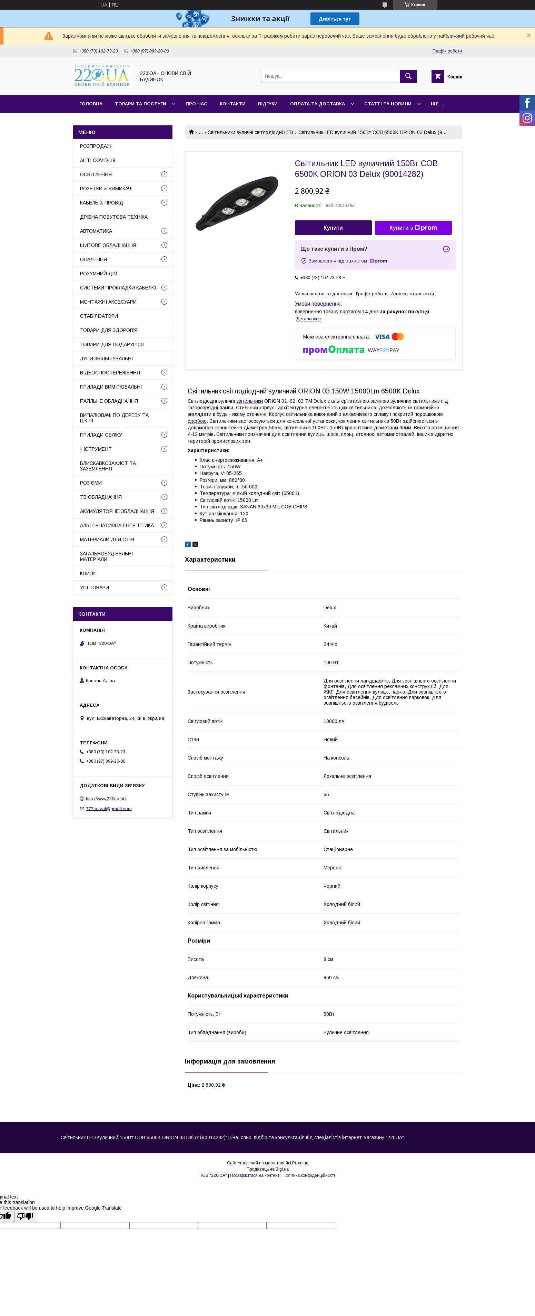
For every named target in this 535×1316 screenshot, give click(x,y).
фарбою (197, 421)
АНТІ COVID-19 (97, 160)
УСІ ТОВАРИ (94, 587)
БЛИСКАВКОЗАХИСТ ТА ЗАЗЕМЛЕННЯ (108, 465)
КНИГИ (88, 573)
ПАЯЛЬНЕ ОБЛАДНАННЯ (109, 401)
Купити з (413, 228)
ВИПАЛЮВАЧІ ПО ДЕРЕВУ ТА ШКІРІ (114, 417)
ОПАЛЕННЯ (93, 259)
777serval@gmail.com (109, 808)
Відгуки (268, 103)
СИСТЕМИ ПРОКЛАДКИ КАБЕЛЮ (118, 287)
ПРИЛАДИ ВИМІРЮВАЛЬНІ (111, 387)
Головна (90, 103)
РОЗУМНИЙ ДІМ (98, 273)
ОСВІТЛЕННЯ (96, 174)
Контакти (233, 103)
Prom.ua (300, 1163)
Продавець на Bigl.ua (268, 1169)
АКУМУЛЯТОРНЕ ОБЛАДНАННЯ (117, 511)
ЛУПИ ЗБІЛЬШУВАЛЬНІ (106, 358)
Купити (333, 228)
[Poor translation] (25, 1216)
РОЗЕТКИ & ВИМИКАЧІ (106, 188)
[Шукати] (408, 76)
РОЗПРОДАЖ (95, 146)
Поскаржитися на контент (254, 1175)
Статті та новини (388, 103)
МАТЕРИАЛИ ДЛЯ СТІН (107, 539)
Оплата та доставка (317, 103)
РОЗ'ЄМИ (91, 483)
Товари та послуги (140, 103)
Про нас (196, 103)
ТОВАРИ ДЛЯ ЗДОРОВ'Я (109, 330)
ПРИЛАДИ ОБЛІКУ (101, 435)
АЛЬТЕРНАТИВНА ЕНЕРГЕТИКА (117, 525)
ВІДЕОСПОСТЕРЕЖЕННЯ (110, 372)
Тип (204, 506)
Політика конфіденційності (309, 1175)
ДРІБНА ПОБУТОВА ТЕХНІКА (114, 217)
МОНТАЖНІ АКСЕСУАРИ (108, 302)
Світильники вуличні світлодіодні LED (250, 132)
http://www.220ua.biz (106, 798)
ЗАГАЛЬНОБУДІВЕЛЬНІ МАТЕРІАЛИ (106, 556)
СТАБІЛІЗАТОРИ (99, 316)
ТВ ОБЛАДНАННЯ (101, 497)
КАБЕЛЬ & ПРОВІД (101, 203)
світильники (249, 401)
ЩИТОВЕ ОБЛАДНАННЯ (108, 245)
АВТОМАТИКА (96, 231)
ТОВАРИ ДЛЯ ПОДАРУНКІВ (112, 344)
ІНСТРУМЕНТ (96, 449)
